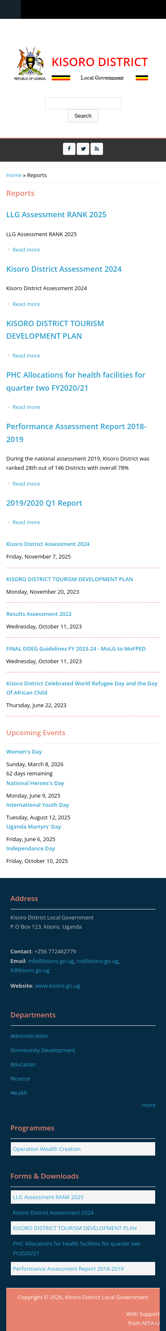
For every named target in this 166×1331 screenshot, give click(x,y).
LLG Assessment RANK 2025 (56, 214)
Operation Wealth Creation (47, 1149)
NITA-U (151, 1323)
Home (14, 175)
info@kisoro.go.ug (51, 961)
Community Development (42, 1050)
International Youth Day (37, 804)
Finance (20, 1078)
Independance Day (30, 848)
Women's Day (24, 751)
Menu (10, 9)
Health (18, 1093)
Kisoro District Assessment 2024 (64, 269)
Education (22, 1064)
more (149, 1105)
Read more (26, 249)
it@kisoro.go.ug (30, 970)
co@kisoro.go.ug (97, 961)
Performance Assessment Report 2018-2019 (68, 1268)
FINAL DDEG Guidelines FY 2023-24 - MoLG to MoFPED (76, 648)
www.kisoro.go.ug (57, 985)
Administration (29, 1036)
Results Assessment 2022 (39, 614)
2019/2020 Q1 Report (44, 503)
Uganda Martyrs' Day (33, 826)
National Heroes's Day (35, 783)
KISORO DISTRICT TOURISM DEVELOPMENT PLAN (69, 579)
